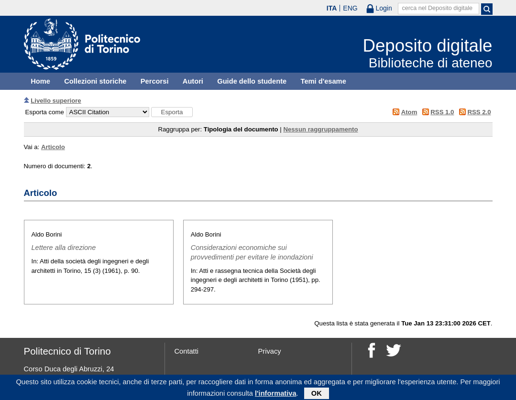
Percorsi (155, 81)
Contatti (187, 351)
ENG (350, 8)
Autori (193, 81)
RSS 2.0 (479, 112)
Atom (409, 112)
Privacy (269, 351)
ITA (332, 8)
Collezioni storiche (95, 81)
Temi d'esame (323, 81)
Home (40, 81)
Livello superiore (56, 100)
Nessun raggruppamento (320, 129)
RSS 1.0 (442, 112)
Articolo (53, 147)
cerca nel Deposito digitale (437, 8)
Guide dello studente (251, 81)
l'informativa (275, 395)
